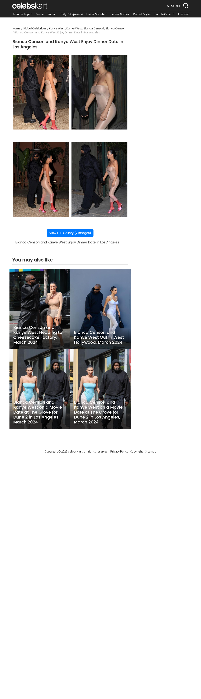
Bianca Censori (94, 28)
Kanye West (56, 28)
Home (16, 28)
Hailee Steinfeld (96, 14)
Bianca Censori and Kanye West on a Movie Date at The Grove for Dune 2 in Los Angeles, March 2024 (37, 412)
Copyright (136, 451)
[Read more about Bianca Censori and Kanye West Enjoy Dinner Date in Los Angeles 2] (99, 92)
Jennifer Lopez (22, 14)
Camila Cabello (164, 14)
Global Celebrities (34, 28)
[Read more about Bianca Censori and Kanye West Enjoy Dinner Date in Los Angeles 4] (99, 179)
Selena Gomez (120, 14)
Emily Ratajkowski (71, 14)
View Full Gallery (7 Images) (70, 233)
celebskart (75, 451)
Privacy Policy (119, 451)
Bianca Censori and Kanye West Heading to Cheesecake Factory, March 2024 (37, 335)
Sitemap (150, 451)
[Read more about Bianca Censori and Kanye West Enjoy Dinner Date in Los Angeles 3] (41, 179)
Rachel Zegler (142, 14)
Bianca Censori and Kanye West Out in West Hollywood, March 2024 (99, 337)
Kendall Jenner (45, 14)
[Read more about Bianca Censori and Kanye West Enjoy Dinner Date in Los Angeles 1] (41, 92)
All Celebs (173, 6)
